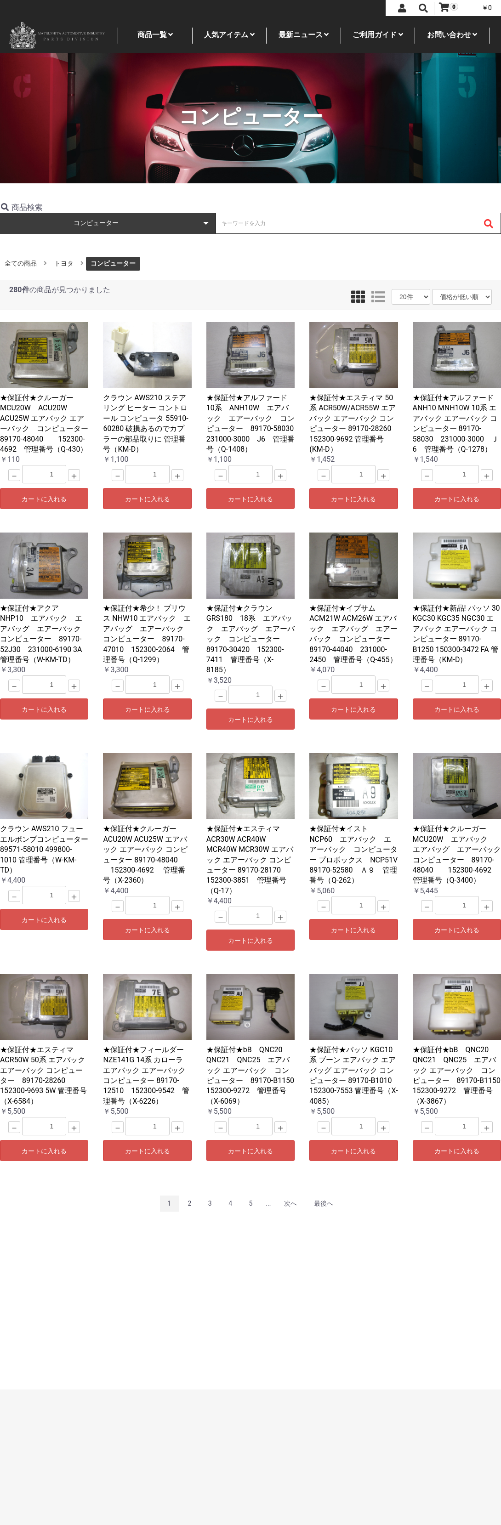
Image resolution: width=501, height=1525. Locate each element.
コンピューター (113, 263)
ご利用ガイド (378, 34)
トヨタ (64, 263)
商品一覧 (155, 34)
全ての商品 (21, 263)
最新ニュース (304, 34)
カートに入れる (44, 499)
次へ (290, 1203)
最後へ (323, 1203)
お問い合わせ (452, 34)
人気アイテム (229, 34)
